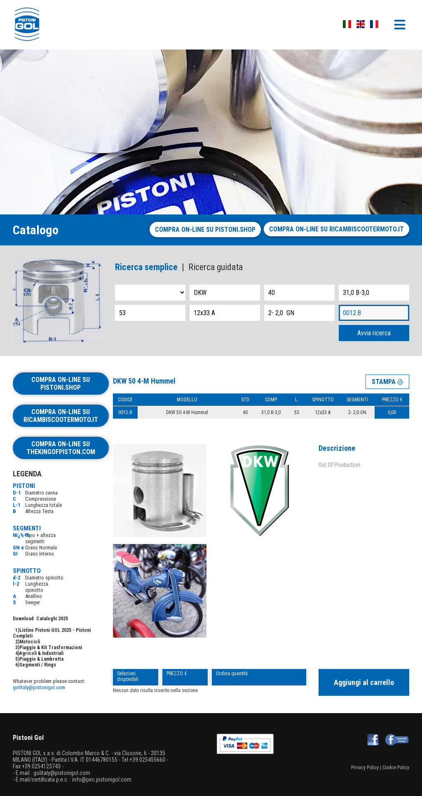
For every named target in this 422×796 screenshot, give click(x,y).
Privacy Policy (365, 767)
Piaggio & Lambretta (41, 659)
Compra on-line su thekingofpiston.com (60, 448)
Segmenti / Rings (37, 665)
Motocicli (29, 642)
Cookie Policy (395, 767)
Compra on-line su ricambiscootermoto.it (336, 229)
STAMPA (387, 382)
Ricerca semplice (146, 267)
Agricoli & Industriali (41, 653)
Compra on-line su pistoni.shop (205, 229)
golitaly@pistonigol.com (39, 687)
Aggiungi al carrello (364, 682)
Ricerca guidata (215, 267)
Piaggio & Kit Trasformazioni (50, 647)
